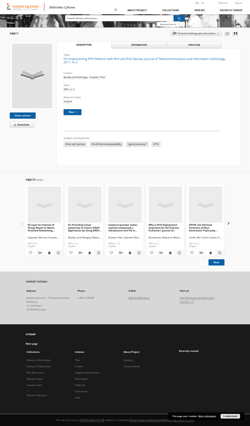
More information (207, 416)
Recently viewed (231, 10)
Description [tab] (83, 45)
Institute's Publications (39, 366)
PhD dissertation (36, 372)
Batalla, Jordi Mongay (76, 77)
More (216, 262)
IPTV (156, 144)
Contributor (81, 391)
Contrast (223, 2)
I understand (230, 416)
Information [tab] (139, 44)
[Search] (179, 18)
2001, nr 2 (69, 89)
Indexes (199, 10)
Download (20, 124)
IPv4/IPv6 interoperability (106, 144)
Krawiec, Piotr (97, 77)
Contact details (132, 366)
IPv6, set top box (75, 144)
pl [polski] (202, 3)
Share (238, 3)
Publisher (80, 385)
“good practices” (137, 144)
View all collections (37, 395)
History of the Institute (39, 360)
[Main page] (115, 10)
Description (81, 379)
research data (34, 385)
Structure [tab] (194, 44)
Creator (79, 366)
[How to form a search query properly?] (182, 24)
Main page (32, 343)
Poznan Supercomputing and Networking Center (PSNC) (161, 420)
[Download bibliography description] (39, 252)
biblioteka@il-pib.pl (139, 297)
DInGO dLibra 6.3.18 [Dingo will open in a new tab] (92, 420)
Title (77, 360)
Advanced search (168, 24)
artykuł (68, 101)
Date (77, 397)
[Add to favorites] (227, 33)
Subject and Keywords (87, 372)
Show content (23, 115)
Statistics (128, 360)
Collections (170, 10)
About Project (137, 10)
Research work (35, 379)
